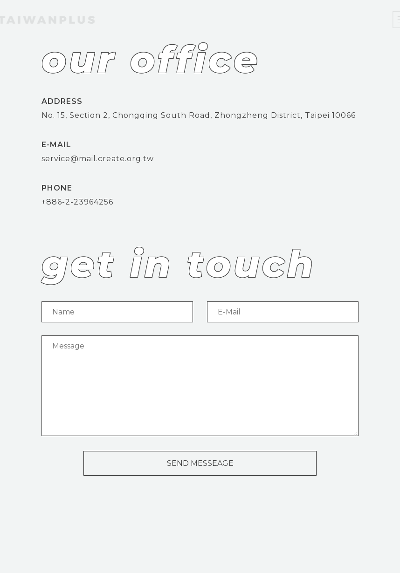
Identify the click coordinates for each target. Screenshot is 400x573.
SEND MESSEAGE (200, 463)
